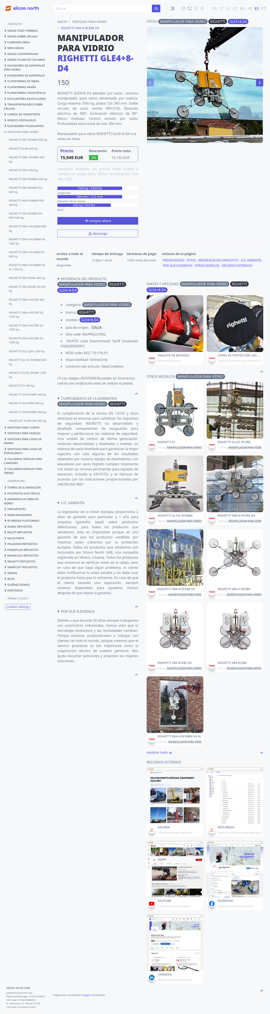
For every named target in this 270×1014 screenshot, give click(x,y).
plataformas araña (20, 87)
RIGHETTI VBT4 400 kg (23, 170)
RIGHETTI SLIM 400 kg (23, 148)
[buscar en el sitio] (156, 8)
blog (9, 579)
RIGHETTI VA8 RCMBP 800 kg (27, 412)
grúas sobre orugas (21, 36)
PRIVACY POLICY (18, 598)
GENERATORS (16, 481)
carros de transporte (22, 114)
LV (228, 8)
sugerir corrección (93, 995)
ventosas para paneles (22, 433)
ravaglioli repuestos (21, 555)
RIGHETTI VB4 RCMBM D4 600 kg (25, 190)
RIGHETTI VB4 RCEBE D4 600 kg (27, 289)
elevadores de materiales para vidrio (24, 68)
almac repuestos (18, 526)
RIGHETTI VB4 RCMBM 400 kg (28, 179)
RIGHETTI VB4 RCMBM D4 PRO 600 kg (25, 216)
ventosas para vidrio (21, 132)
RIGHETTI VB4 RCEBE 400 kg (27, 278)
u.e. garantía (251, 262)
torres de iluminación (22, 487)
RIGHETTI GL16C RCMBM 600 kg (27, 362)
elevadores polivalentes (24, 126)
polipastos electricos (22, 493)
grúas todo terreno (21, 31)
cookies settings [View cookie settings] (18, 607)
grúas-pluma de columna (24, 59)
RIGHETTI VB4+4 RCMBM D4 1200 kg (27, 241)
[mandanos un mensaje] (196, 8)
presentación (173, 262)
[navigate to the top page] (136, 393)
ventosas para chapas (21, 427)
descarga (97, 233)
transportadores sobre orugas (23, 106)
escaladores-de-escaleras (25, 99)
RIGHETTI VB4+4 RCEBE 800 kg (26, 302)
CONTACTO (15, 24)
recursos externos (237, 267)
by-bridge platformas (21, 521)
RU (242, 8)
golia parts (14, 538)
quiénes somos (17, 585)
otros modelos (207, 267)
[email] (183, 8)
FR (250, 8)
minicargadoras (18, 515)
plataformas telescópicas (25, 93)
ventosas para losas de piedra (23, 441)
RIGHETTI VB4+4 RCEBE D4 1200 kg (26, 315)
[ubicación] (202, 8)
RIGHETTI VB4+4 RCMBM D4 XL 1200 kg (27, 267)
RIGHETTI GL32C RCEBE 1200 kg (27, 375)
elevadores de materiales (24, 75)
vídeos (10, 573)
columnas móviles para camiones (23, 461)
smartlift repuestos (20, 567)
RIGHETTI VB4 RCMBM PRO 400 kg (26, 203)
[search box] (103, 8)
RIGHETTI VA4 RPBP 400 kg (26, 403)
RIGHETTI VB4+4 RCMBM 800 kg (27, 228)
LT (222, 8)
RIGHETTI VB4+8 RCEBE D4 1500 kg (26, 327)
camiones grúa (17, 42)
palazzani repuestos (21, 544)
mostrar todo (159, 752)
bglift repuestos (18, 532)
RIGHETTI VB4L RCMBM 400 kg (27, 159)
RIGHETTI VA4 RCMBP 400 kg (27, 394)
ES (257, 8)
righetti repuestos (19, 561)
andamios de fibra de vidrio (21, 501)
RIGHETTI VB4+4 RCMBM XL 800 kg (27, 254)
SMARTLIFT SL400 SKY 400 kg (27, 421)
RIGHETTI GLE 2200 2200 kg (27, 351)
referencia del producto (218, 262)
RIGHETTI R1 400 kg (21, 386)
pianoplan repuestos (21, 550)
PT (263, 8)
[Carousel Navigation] (205, 82)
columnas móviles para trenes (23, 471)
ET (235, 8)
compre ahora (98, 220)
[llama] (189, 8)
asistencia (13, 590)
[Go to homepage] (19, 6)
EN (214, 8)
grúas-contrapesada (21, 54)
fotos (191, 262)
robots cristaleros (20, 120)
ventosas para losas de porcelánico (23, 451)
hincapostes (15, 509)
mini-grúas (14, 48)
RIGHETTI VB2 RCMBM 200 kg (28, 140)
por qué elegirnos (177, 267)
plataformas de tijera (21, 81)
